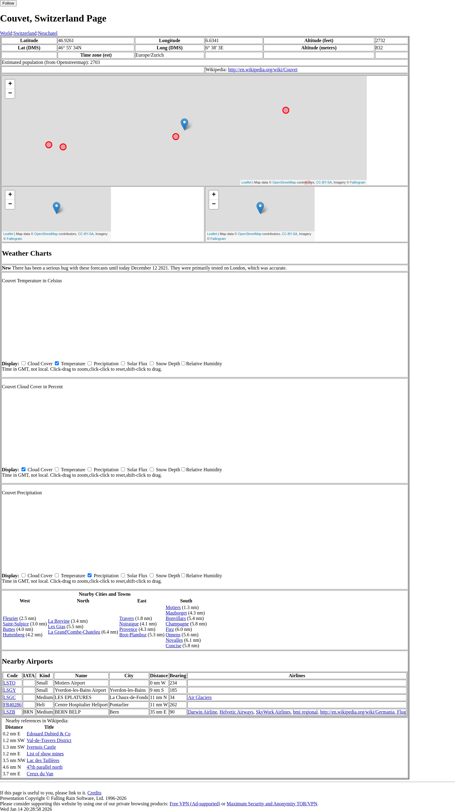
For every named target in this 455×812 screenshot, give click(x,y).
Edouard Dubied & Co (48, 733)
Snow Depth (168, 363)
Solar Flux (137, 363)
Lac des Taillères (43, 760)
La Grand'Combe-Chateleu (74, 632)
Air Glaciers (200, 697)
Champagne (177, 623)
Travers (126, 618)
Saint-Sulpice (16, 623)
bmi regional (305, 711)
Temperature (73, 363)
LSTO (9, 682)
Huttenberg (14, 634)
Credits (94, 792)
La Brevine (59, 621)
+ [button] (10, 84)
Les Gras (56, 626)
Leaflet (247, 182)
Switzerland (24, 33)
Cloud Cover (40, 363)
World (6, 33)
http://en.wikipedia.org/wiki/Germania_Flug (363, 711)
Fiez (170, 629)
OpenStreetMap (284, 182)
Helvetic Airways (236, 711)
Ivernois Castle (41, 747)
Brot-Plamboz (133, 634)
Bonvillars (176, 618)
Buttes (9, 629)
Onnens (173, 634)
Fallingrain (358, 182)
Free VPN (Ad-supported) (194, 803)
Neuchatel (48, 33)
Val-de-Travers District (49, 740)
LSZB (9, 711)
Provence (128, 629)
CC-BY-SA (324, 182)
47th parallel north (44, 767)
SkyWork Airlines (273, 711)
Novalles (174, 640)
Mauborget (176, 612)
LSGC (9, 697)
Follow (8, 3)
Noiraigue (129, 623)
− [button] (10, 93)
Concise (173, 645)
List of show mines (45, 753)
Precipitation (106, 363)
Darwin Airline (202, 711)
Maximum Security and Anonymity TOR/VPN (272, 803)
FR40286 (12, 704)
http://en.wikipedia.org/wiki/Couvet (262, 69)
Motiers (173, 607)
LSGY (9, 690)
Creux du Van (40, 773)
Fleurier (10, 618)
